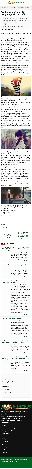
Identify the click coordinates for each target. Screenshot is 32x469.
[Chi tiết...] (27, 260)
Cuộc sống (21, 7)
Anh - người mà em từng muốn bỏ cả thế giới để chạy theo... (9, 235)
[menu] (3, 3)
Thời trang (5, 441)
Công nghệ (5, 436)
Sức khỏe (4, 452)
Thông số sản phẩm (8, 431)
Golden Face (6, 425)
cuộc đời (4, 40)
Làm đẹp (4, 447)
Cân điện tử (7, 379)
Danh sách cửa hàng (8, 428)
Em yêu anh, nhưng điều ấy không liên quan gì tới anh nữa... (15, 281)
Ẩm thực (4, 450)
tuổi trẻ (21, 225)
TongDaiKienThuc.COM (9, 7)
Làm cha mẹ (8, 392)
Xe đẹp (4, 439)
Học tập (6, 389)
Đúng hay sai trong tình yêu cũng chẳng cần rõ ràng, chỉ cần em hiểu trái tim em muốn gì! (16, 358)
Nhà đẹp (4, 444)
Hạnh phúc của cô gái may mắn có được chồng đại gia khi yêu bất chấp (16, 341)
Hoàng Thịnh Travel (10, 382)
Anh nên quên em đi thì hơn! (11, 318)
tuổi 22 (5, 227)
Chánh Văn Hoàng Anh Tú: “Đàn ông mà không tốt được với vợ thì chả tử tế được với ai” (23, 235)
